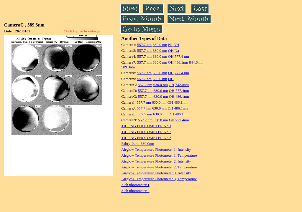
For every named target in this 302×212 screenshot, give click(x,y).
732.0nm (182, 84)
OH (176, 44)
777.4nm (182, 90)
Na (170, 44)
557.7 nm (144, 44)
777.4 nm (182, 56)
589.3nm (128, 67)
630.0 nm (159, 44)
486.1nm (181, 62)
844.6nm (196, 62)
